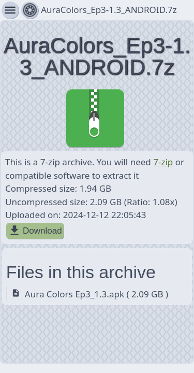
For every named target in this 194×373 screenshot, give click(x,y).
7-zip (163, 162)
